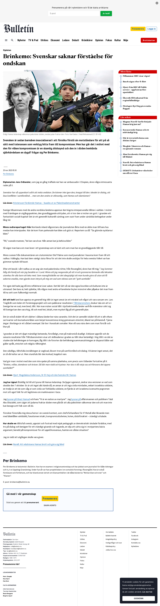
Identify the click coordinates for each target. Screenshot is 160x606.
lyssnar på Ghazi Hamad (18, 399)
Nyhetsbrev (135, 546)
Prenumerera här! (11, 564)
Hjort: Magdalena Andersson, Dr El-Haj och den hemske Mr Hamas (44, 375)
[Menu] (6, 40)
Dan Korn (6, 581)
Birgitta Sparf (7, 596)
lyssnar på (76, 399)
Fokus (109, 40)
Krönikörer (87, 40)
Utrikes (44, 40)
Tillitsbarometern (81, 302)
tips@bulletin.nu (12, 551)
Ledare (65, 40)
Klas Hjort (6, 579)
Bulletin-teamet (111, 536)
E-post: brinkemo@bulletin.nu (16, 482)
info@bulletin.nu (16, 546)
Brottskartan (149, 40)
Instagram (134, 539)
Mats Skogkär (7, 576)
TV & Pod (33, 40)
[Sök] (12, 40)
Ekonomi (55, 40)
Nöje (125, 40)
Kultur (117, 40)
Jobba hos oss (111, 550)
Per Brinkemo (8, 174)
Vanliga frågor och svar (114, 543)
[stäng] (157, 3)
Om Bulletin (110, 532)
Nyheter (21, 40)
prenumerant (33, 502)
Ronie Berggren (8, 593)
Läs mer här (147, 592)
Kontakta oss (135, 543)
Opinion (99, 40)
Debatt (75, 40)
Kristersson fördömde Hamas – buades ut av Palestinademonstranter (46, 202)
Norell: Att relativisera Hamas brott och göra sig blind (38, 444)
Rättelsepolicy (110, 546)
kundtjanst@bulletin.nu (18, 549)
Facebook (134, 536)
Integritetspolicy (111, 539)
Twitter (133, 532)
